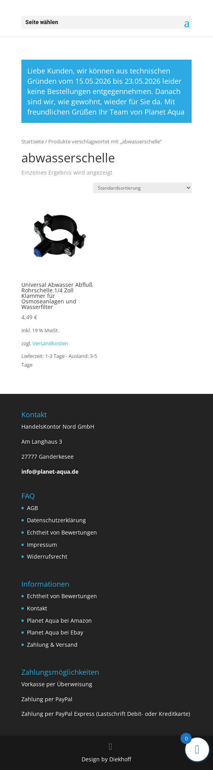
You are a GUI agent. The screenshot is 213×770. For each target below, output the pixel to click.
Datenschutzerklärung (56, 520)
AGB (32, 508)
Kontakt (37, 608)
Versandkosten (50, 343)
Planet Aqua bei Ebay (55, 632)
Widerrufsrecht (47, 556)
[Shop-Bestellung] (142, 188)
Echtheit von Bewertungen (62, 532)
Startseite (32, 141)
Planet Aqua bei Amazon (59, 620)
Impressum (42, 544)
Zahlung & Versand (52, 644)
